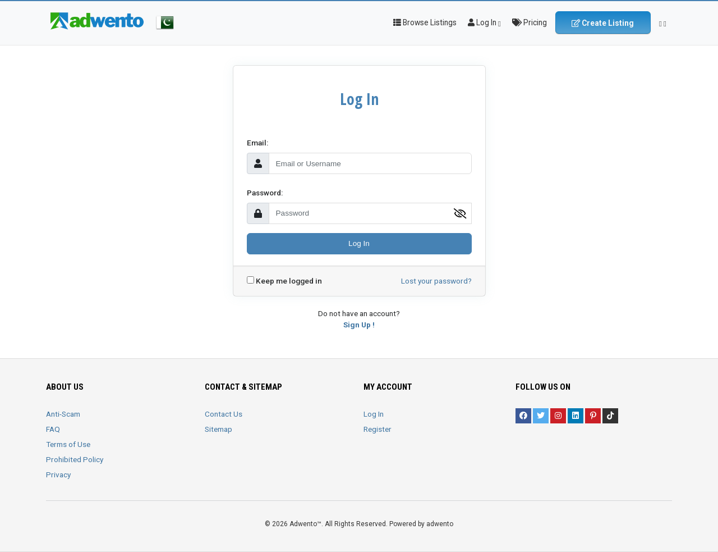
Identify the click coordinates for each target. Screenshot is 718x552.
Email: (257, 142)
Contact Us (223, 413)
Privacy (58, 474)
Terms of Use (68, 444)
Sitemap (218, 429)
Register (377, 429)
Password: (265, 192)
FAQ (53, 429)
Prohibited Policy (74, 459)
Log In (359, 243)
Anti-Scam (63, 413)
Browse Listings (425, 22)
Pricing (529, 22)
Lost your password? (436, 280)
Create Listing (603, 23)
